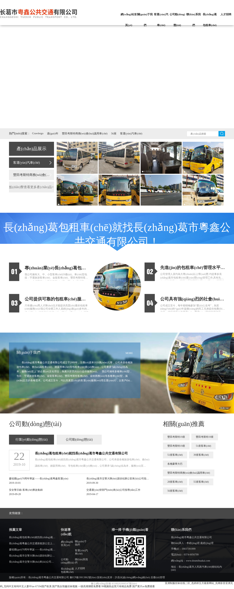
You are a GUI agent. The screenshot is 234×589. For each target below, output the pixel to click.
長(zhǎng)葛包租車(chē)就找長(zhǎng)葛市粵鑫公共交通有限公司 (45, 537)
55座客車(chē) (201, 481)
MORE (129, 353)
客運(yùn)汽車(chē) (161, 20)
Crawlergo (37, 133)
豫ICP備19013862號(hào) (83, 577)
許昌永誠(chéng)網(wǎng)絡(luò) (132, 577)
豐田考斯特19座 (176, 437)
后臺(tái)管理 (158, 577)
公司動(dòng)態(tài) (177, 20)
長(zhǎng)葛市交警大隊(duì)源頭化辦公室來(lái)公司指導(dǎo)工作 (45, 555)
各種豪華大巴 (175, 464)
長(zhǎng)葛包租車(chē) (210, 20)
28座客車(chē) (175, 481)
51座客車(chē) (203, 446)
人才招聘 (225, 14)
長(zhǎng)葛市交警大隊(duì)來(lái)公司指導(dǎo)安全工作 (40, 561)
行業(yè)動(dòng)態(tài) (31, 439)
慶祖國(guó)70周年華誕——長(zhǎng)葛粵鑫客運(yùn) (38, 549)
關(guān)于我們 (145, 20)
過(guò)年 (52, 133)
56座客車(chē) (175, 490)
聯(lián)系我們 (193, 20)
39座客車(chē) (201, 455)
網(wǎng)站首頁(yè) (129, 20)
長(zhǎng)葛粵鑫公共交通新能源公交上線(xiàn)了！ (37, 543)
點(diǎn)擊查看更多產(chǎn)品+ (31, 187)
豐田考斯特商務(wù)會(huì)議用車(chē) (84, 133)
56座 (113, 133)
